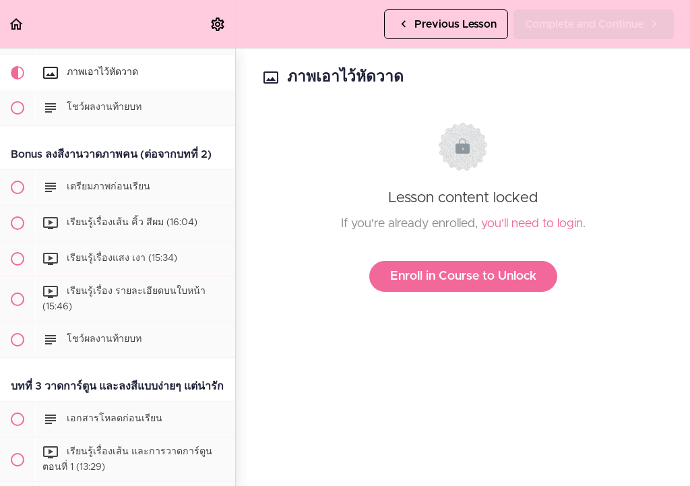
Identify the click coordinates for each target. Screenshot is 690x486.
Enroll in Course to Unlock (463, 276)
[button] (17, 24)
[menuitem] (218, 24)
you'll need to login (532, 224)
